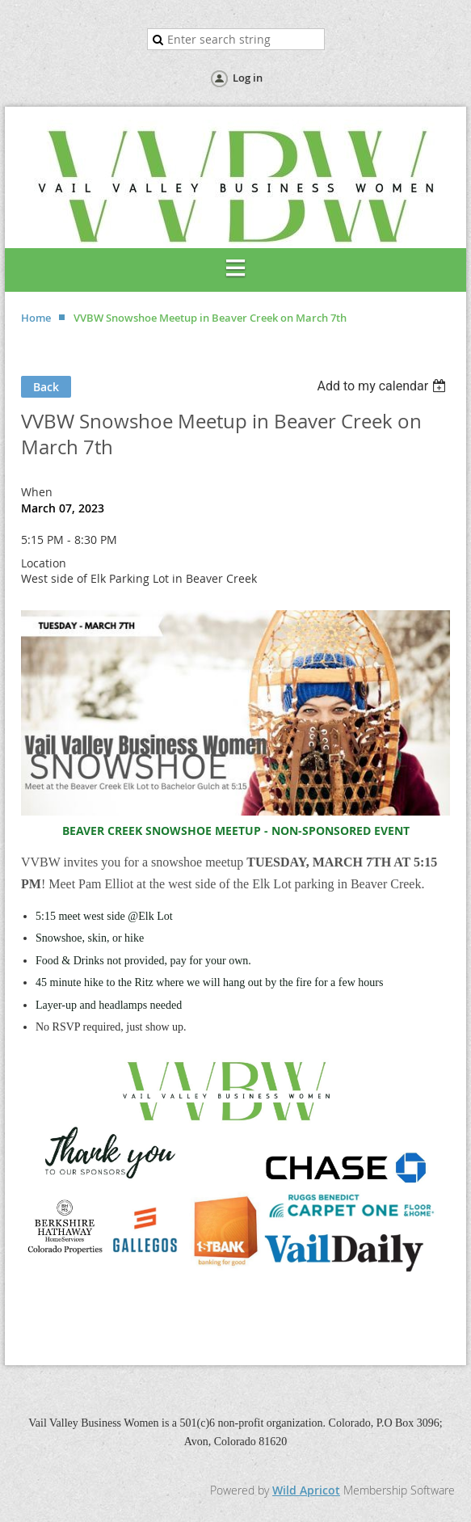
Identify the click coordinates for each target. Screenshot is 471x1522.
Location (43, 563)
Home (36, 317)
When (37, 492)
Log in (248, 77)
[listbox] (383, 386)
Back (46, 386)
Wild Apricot (306, 1490)
